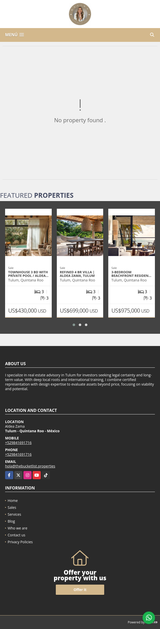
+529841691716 (18, 442)
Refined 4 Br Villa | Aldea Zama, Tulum (77, 273)
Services (14, 514)
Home (13, 500)
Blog (11, 521)
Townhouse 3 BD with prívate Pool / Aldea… (28, 273)
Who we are (17, 528)
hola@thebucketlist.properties (30, 466)
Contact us (16, 535)
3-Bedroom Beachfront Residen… (131, 273)
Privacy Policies (20, 541)
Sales (12, 507)
